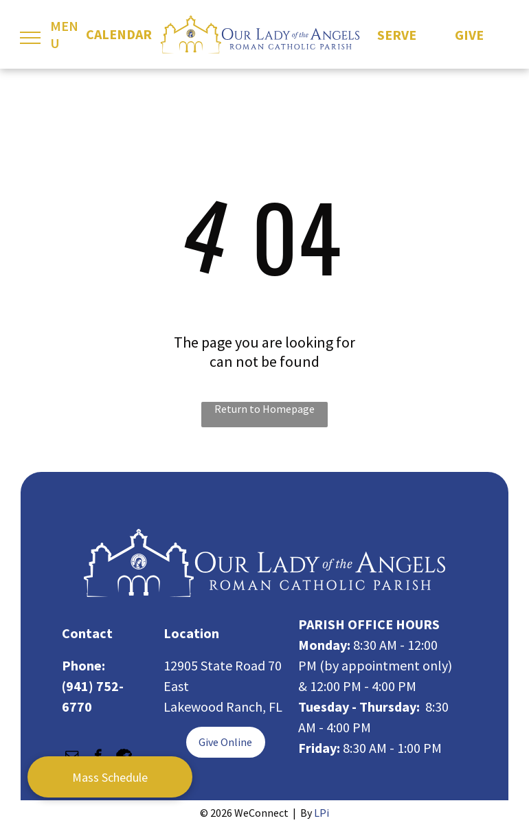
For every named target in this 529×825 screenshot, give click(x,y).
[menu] (30, 38)
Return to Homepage (264, 409)
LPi (321, 813)
